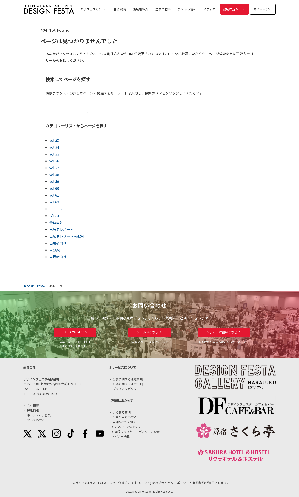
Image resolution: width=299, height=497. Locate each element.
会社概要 (33, 405)
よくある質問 (122, 412)
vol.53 (54, 140)
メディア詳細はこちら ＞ (224, 332)
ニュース (56, 208)
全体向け (56, 222)
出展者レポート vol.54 (66, 236)
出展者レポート (61, 229)
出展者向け (58, 243)
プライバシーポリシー (173, 483)
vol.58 (54, 174)
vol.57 (54, 167)
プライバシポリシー (126, 389)
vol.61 (54, 195)
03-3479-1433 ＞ (75, 332)
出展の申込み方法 (125, 417)
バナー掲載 (122, 436)
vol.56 (54, 160)
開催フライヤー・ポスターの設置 (137, 432)
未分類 (54, 249)
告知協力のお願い (125, 422)
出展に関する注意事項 (128, 379)
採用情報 (33, 410)
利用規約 (198, 483)
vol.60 (54, 188)
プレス (54, 215)
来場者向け (58, 256)
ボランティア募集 (39, 415)
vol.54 (54, 147)
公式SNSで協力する (128, 427)
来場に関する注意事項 (128, 384)
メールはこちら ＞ (149, 332)
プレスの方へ (36, 420)
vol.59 (54, 181)
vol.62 (54, 202)
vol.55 (54, 154)
